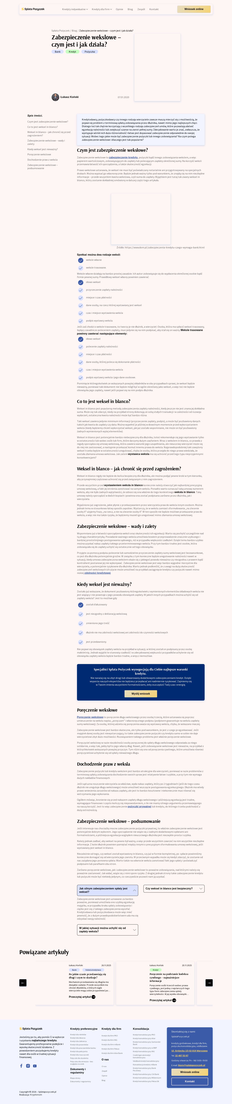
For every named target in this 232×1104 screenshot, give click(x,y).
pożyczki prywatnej (139, 806)
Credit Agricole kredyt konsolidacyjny (141, 1056)
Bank (57, 51)
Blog (74, 30)
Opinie (104, 1075)
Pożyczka (90, 51)
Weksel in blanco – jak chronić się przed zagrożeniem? (48, 133)
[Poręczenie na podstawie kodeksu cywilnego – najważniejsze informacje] (155, 983)
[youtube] (35, 1066)
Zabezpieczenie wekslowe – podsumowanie (42, 166)
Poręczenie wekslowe (39, 154)
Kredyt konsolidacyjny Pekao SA (146, 1081)
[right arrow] (209, 982)
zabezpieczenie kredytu (123, 157)
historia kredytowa (93, 970)
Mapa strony (75, 1078)
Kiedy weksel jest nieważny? (42, 149)
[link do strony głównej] (32, 9)
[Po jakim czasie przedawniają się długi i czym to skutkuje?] (74, 983)
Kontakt (190, 1081)
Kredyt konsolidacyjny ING (144, 1051)
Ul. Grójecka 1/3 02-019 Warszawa (189, 1051)
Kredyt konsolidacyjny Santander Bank (146, 1043)
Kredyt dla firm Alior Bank (112, 1053)
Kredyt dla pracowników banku (83, 1048)
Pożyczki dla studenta (79, 1058)
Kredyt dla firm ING (109, 1040)
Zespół (104, 1071)
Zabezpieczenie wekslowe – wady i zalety (46, 142)
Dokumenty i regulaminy (80, 1081)
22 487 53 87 (181, 1055)
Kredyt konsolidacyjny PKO (144, 1034)
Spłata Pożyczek (60, 30)
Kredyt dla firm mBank (111, 1044)
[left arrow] (22, 982)
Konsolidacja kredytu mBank (145, 1064)
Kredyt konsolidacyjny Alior (144, 1038)
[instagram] (28, 1066)
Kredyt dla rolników (78, 1034)
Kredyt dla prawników (79, 1044)
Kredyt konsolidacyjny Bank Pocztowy (144, 1069)
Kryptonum (36, 1094)
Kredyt (72, 51)
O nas (104, 1066)
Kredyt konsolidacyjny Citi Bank (146, 1074)
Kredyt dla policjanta (78, 1051)
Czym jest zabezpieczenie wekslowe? (47, 121)
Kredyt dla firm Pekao (110, 1049)
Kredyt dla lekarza (77, 1038)
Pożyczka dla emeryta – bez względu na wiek (81, 1062)
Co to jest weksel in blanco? (42, 126)
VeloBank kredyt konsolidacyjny (146, 1061)
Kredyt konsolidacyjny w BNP (145, 1048)
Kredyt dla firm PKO (110, 1035)
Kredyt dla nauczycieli (79, 1055)
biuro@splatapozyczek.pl (191, 1065)
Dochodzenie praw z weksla (42, 159)
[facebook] (21, 1066)
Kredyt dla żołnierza (78, 1041)
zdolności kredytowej (98, 573)
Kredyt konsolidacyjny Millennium (147, 1078)
